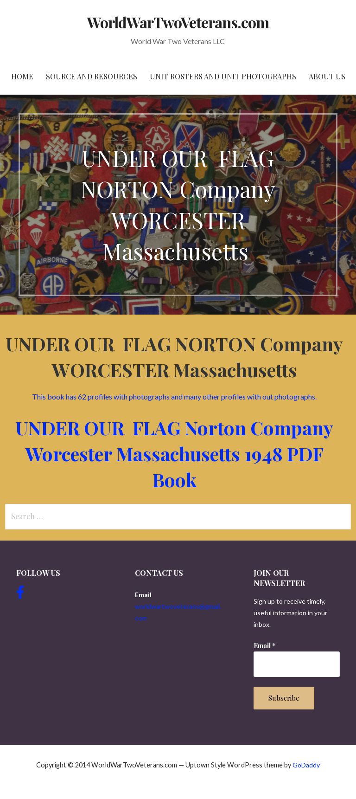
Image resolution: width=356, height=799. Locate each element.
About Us (327, 76)
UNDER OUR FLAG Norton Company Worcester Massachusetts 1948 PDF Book (174, 453)
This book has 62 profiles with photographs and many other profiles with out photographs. (174, 396)
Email (264, 645)
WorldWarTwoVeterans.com (178, 22)
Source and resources (91, 76)
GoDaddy (306, 765)
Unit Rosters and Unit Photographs (223, 76)
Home (22, 76)
